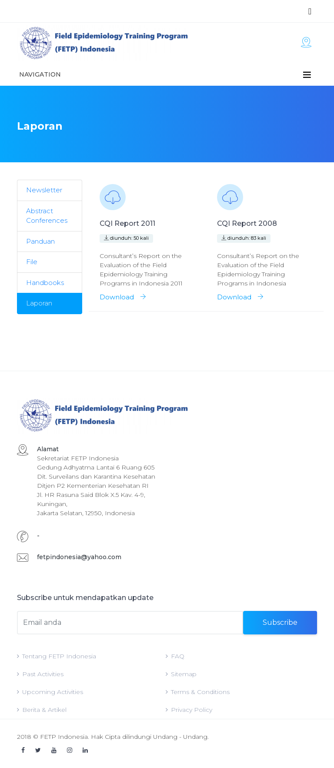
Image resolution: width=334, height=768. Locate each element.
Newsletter (44, 190)
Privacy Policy (189, 710)
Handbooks (45, 282)
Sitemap (181, 674)
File (31, 262)
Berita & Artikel (42, 710)
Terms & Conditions (198, 692)
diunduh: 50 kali (126, 238)
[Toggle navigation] (310, 11)
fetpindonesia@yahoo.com (79, 557)
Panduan (40, 241)
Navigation (40, 74)
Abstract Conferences (46, 216)
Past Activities (40, 674)
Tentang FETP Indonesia (56, 656)
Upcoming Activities (50, 692)
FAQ (175, 656)
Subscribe (280, 622)
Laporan (39, 303)
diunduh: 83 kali (243, 238)
